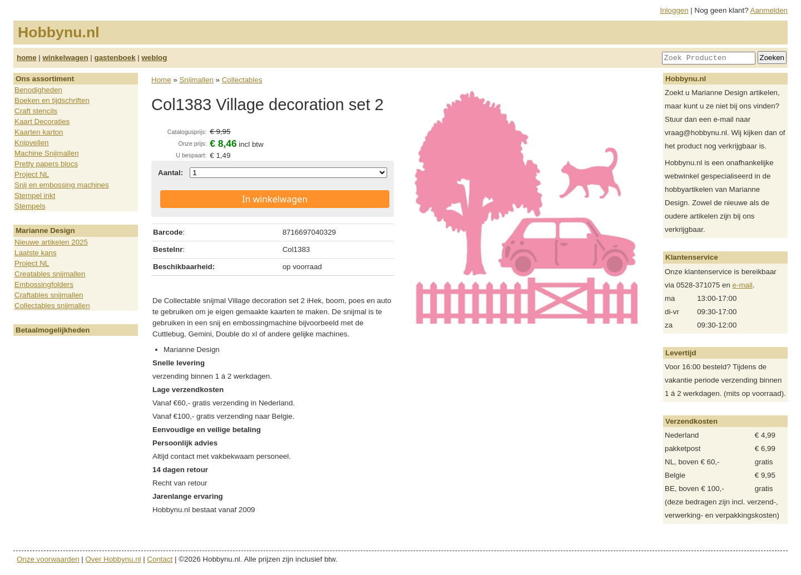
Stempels (30, 206)
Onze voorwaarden (48, 559)
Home (161, 80)
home (27, 57)
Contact (159, 559)
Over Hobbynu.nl (113, 559)
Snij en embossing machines (61, 185)
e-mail (743, 285)
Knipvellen (31, 142)
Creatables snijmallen (49, 274)
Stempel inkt (34, 195)
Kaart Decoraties (42, 121)
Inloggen (674, 10)
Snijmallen (196, 80)
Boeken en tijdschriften (52, 100)
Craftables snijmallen (48, 295)
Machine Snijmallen (46, 153)
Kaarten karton (38, 132)
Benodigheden (38, 90)
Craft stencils (35, 111)
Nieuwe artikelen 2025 (51, 242)
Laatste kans (35, 253)
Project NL (31, 174)
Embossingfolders (43, 284)
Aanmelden (769, 10)
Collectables (242, 80)
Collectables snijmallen (52, 305)
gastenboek (115, 57)
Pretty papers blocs (46, 164)
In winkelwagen (275, 199)
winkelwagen (65, 57)
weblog (154, 57)
